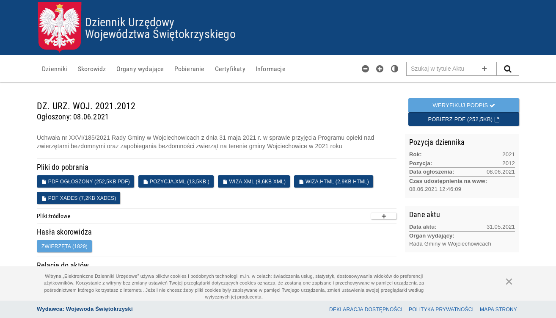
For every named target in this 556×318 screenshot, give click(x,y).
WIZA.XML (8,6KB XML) (254, 182)
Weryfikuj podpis (463, 105)
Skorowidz (92, 68)
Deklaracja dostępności (365, 309)
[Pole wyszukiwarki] (451, 69)
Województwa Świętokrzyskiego (160, 33)
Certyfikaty (230, 68)
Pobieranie (189, 68)
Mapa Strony (498, 309)
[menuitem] (55, 68)
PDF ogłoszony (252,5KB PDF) (85, 182)
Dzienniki (55, 68)
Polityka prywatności (441, 309)
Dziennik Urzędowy (129, 22)
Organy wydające (140, 68)
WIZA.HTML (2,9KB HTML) (334, 182)
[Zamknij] (509, 281)
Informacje (271, 68)
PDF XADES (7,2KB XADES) (78, 198)
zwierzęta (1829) (64, 246)
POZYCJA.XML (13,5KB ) (176, 182)
